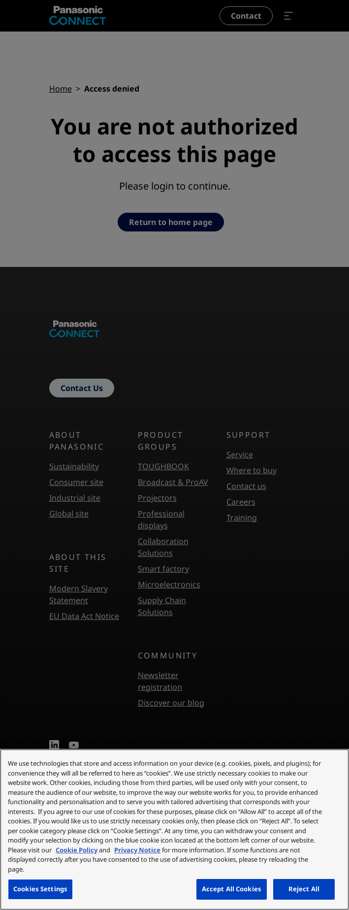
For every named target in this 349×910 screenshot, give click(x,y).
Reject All (303, 888)
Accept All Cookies (231, 888)
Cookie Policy (76, 849)
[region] (174, 829)
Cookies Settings (40, 888)
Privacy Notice (137, 849)
